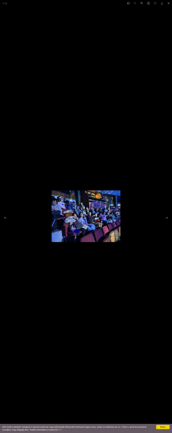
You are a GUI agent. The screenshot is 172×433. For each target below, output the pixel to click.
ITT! (60, 430)
